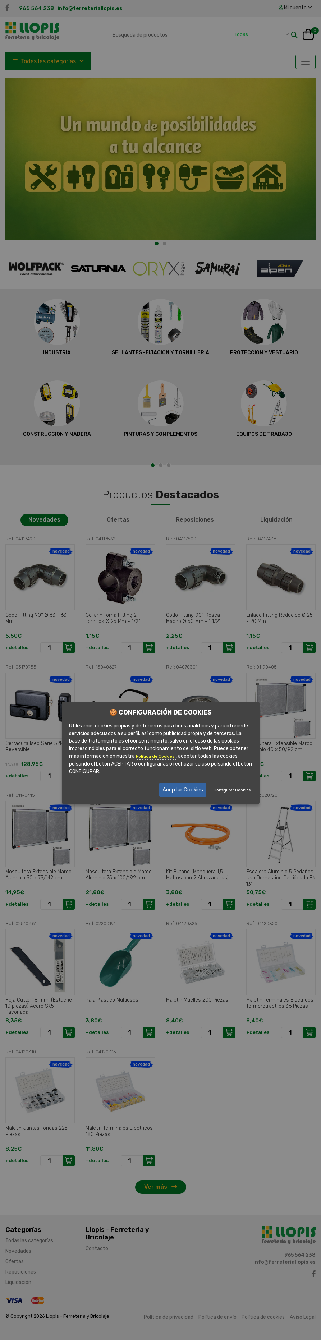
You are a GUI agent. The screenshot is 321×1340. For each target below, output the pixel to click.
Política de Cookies (156, 756)
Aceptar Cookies (182, 789)
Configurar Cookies (232, 790)
